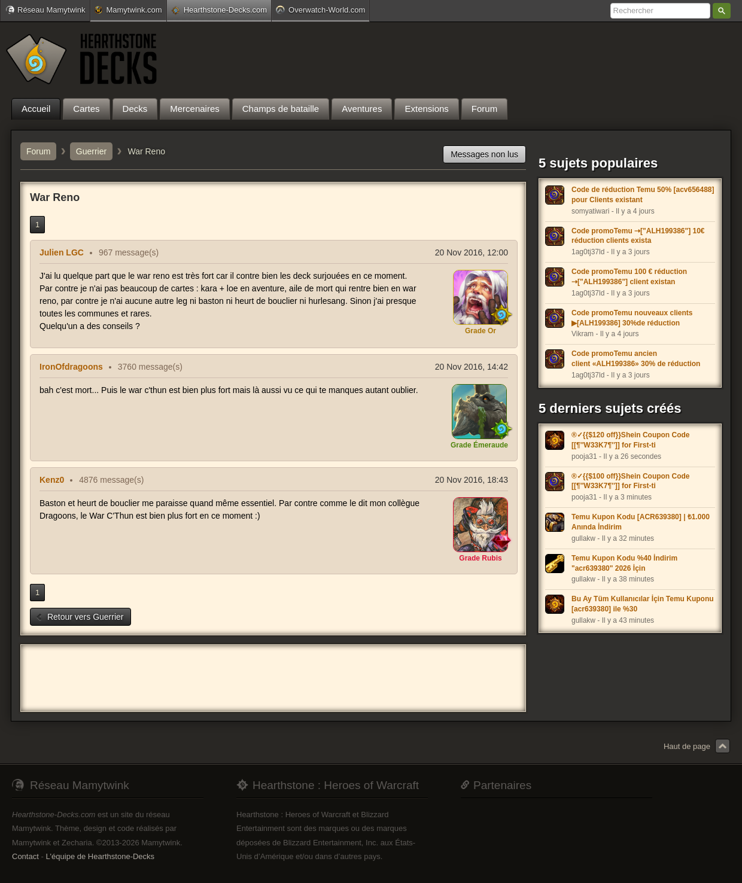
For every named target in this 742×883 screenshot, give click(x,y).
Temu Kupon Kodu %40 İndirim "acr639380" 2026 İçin (624, 563)
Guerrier (91, 151)
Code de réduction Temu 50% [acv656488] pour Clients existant (642, 194)
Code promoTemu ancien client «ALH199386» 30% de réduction (635, 358)
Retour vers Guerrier (79, 617)
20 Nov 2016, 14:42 (471, 367)
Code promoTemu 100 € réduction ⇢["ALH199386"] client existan (629, 276)
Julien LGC (61, 252)
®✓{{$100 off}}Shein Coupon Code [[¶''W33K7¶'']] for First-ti (630, 481)
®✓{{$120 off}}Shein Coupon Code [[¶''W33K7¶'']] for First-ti (630, 440)
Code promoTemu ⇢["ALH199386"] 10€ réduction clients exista (638, 236)
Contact (25, 856)
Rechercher (722, 11)
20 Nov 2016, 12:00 (471, 252)
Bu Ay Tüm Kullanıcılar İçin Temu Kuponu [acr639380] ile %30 (642, 604)
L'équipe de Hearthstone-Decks (99, 856)
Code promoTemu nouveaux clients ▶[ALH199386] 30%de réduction (631, 318)
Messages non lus (484, 154)
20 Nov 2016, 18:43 (471, 480)
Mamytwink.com (128, 9)
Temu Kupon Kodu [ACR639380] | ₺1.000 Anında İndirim (640, 522)
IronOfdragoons (71, 367)
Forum (38, 151)
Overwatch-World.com (320, 9)
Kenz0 (51, 480)
